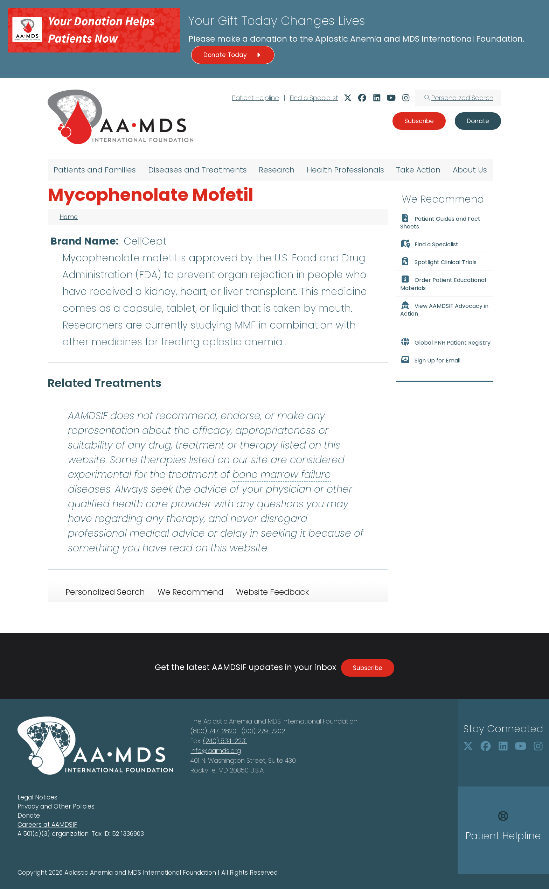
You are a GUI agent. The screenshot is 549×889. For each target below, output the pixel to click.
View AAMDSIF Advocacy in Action (444, 309)
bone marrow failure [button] (281, 474)
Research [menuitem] (276, 169)
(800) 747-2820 (213, 731)
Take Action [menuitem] (418, 169)
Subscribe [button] (419, 121)
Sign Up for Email (430, 360)
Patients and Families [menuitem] (95, 169)
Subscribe (367, 668)
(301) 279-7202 (263, 731)
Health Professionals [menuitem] (345, 169)
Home (69, 217)
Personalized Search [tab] (105, 592)
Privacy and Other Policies (56, 806)
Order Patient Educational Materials (443, 283)
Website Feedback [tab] (272, 592)
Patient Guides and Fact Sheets (440, 222)
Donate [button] (478, 121)
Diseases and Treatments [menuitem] (197, 169)
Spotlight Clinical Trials (438, 261)
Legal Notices (37, 797)
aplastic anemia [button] (243, 342)
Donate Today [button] (232, 55)
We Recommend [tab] (190, 592)
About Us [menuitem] (470, 169)
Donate (29, 815)
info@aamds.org (215, 750)
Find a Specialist (314, 97)
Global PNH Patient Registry (445, 342)
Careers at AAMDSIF (47, 824)
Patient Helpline (255, 97)
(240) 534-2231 (225, 740)
